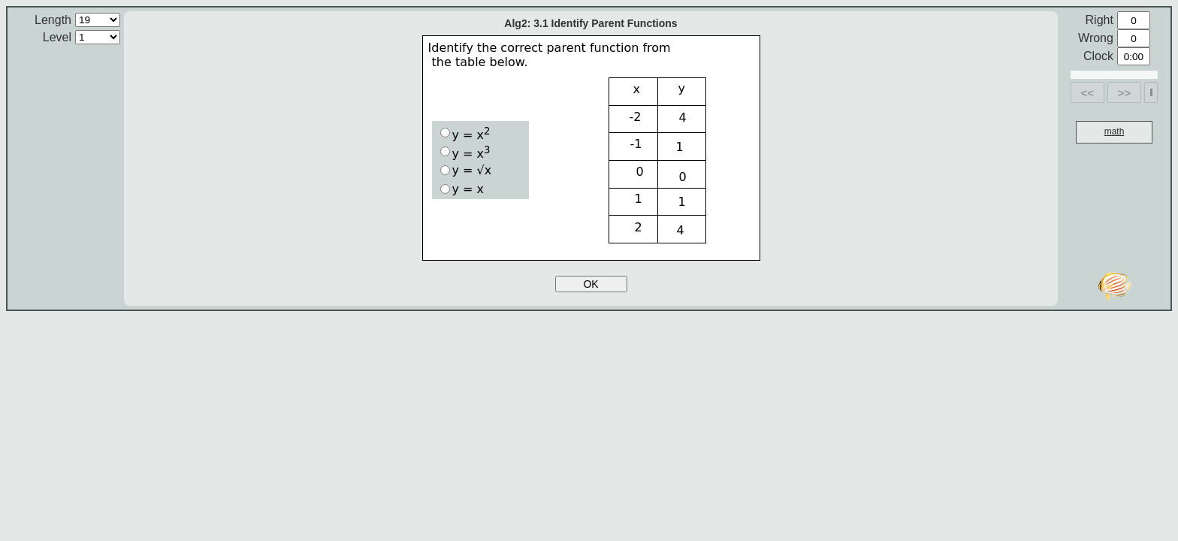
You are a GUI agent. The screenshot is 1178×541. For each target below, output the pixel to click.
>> (1124, 92)
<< (1088, 92)
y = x (465, 133)
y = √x (466, 170)
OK (590, 284)
